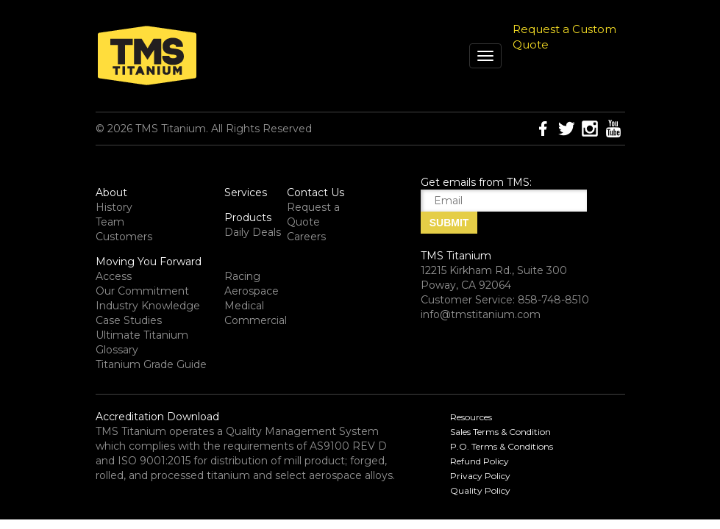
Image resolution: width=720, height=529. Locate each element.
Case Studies (129, 320)
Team (110, 221)
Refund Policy (479, 461)
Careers (306, 236)
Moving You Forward (149, 261)
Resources (471, 416)
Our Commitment (142, 291)
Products (247, 217)
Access (114, 276)
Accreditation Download (157, 416)
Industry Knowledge (148, 305)
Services (245, 192)
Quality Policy (480, 490)
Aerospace (251, 291)
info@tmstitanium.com (481, 314)
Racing (242, 276)
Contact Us (315, 192)
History (114, 207)
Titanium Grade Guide (151, 364)
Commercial (255, 320)
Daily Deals (252, 232)
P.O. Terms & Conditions (501, 446)
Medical (244, 305)
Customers (124, 236)
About (111, 192)
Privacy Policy (480, 475)
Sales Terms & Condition (500, 431)
